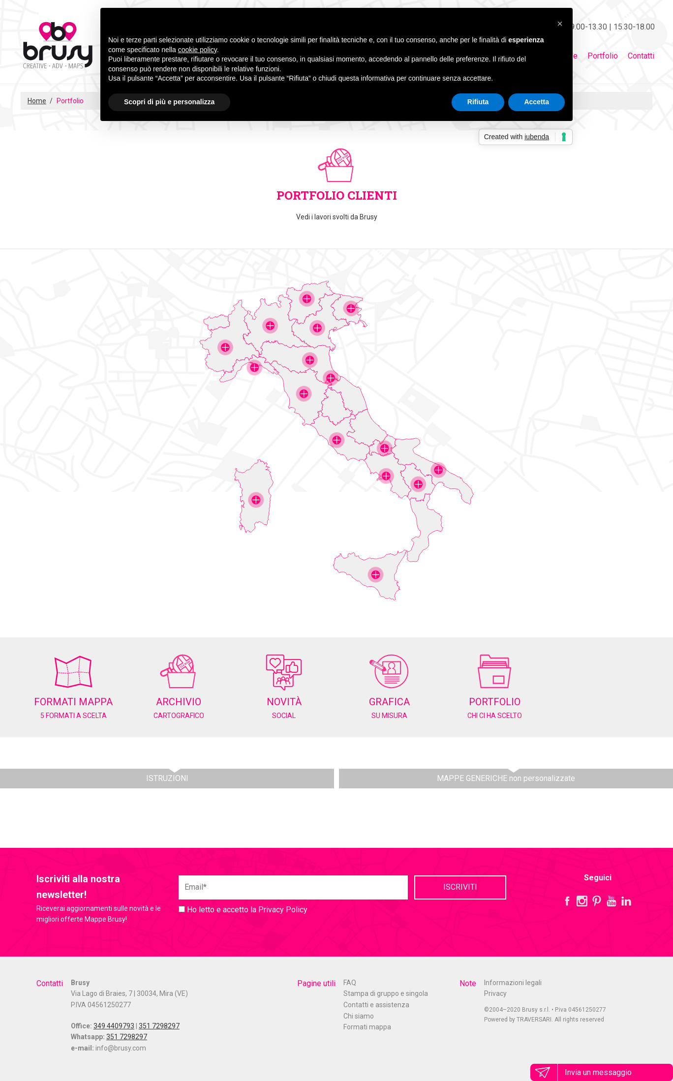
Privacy (495, 993)
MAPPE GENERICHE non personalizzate (506, 778)
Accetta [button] (536, 102)
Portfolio (602, 55)
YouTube (611, 901)
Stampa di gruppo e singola (385, 993)
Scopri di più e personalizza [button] (169, 102)
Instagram (582, 901)
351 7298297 (159, 1026)
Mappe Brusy (57, 46)
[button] (560, 23)
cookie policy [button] (197, 50)
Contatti (641, 55)
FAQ (349, 983)
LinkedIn (626, 901)
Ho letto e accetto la (243, 909)
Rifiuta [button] (478, 102)
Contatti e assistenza (376, 1005)
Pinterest (596, 901)
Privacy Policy (282, 909)
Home (37, 101)
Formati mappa (367, 1027)
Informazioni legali (513, 983)
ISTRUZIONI (167, 778)
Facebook (567, 901)
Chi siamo (358, 1016)
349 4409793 (113, 1026)
